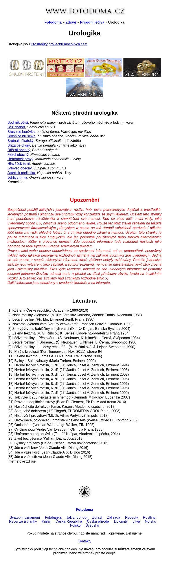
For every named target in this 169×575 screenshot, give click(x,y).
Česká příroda (98, 521)
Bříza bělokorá (18, 145)
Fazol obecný (17, 154)
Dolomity (121, 521)
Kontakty (84, 541)
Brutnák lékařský (20, 141)
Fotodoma (53, 22)
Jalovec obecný (19, 168)
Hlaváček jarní (18, 163)
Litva (136, 521)
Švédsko (92, 525)
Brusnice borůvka (21, 132)
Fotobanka (53, 517)
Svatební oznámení (25, 517)
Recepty (131, 517)
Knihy (46, 521)
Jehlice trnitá (17, 177)
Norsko (150, 521)
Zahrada (113, 517)
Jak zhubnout (76, 517)
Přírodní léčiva (92, 22)
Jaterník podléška (21, 173)
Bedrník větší (17, 122)
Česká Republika (68, 521)
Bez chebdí (16, 127)
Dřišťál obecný (18, 150)
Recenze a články (23, 521)
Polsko (75, 525)
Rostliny (149, 517)
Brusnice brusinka (21, 136)
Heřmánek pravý (20, 159)
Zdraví (71, 22)
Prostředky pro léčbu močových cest (59, 44)
